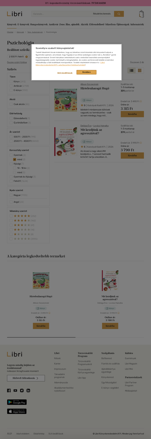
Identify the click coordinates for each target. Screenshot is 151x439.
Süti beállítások (65, 73)
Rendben (86, 72)
